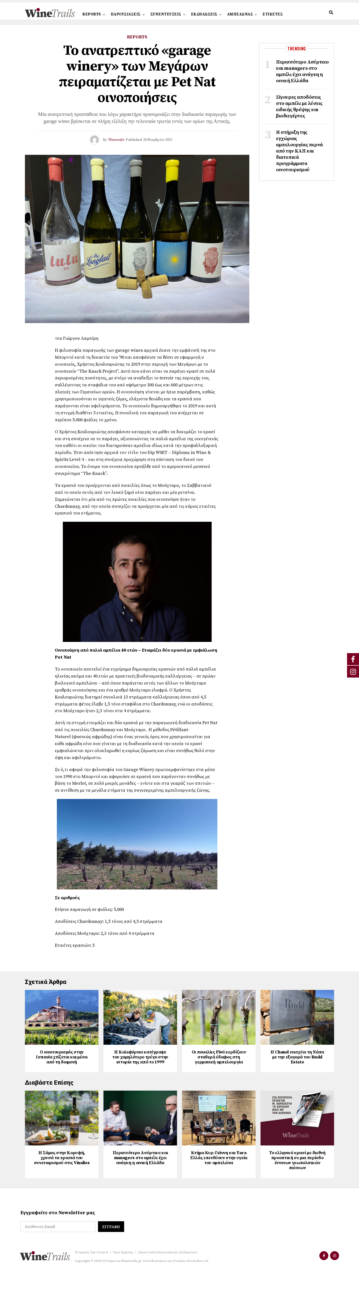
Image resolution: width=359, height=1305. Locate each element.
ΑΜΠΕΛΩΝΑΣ (240, 14)
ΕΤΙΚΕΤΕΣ (273, 14)
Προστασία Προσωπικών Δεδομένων (167, 1285)
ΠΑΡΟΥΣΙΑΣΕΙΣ (126, 14)
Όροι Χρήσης (123, 1285)
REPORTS (91, 14)
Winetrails (116, 140)
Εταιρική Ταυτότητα (91, 1285)
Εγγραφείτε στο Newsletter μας (57, 1245)
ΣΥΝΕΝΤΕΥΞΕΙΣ (165, 14)
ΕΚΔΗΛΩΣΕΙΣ (204, 14)
